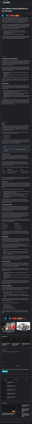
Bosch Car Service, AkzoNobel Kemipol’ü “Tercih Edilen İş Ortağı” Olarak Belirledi (16, 344)
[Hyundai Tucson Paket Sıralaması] (4, 394)
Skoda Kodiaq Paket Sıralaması (11, 397)
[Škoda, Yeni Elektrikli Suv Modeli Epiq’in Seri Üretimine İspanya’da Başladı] (8, 409)
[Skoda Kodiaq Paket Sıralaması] (4, 398)
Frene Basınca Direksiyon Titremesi (10, 149)
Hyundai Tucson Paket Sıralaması (11, 393)
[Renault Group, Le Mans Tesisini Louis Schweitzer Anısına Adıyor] (26, 340)
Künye (30, 422)
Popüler (5, 379)
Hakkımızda (27, 422)
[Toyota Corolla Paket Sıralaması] (4, 391)
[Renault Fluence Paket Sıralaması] (4, 387)
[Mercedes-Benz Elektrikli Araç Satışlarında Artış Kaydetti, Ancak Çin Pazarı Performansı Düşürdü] (19, 415)
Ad (2, 362)
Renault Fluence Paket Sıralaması (11, 386)
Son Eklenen (16, 379)
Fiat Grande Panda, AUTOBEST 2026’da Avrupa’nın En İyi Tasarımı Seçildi (6, 344)
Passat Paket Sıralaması (10, 382)
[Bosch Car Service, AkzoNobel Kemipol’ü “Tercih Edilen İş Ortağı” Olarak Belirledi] (16, 340)
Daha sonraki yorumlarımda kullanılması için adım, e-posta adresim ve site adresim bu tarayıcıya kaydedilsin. (16, 369)
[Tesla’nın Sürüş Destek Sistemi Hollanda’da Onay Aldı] (19, 406)
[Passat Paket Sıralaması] (4, 383)
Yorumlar (26, 379)
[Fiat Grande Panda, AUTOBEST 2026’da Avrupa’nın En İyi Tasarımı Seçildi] (6, 340)
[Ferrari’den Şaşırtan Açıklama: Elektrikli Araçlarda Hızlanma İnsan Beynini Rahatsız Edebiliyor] (19, 410)
